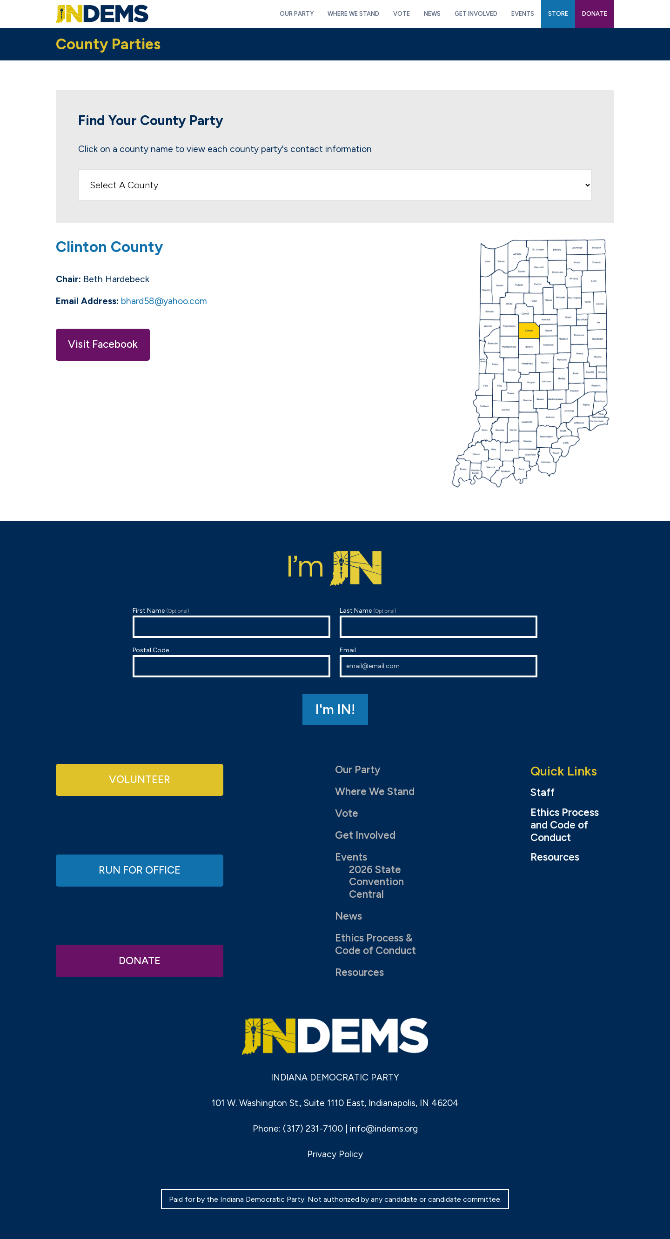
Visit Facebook (103, 344)
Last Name (438, 622)
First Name (231, 622)
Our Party (357, 769)
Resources (359, 972)
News (348, 916)
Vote (346, 813)
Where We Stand (375, 791)
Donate (140, 960)
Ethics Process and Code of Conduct (564, 825)
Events (351, 857)
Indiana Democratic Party (102, 14)
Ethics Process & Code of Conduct (375, 944)
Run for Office (140, 870)
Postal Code (231, 661)
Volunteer (139, 779)
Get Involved (365, 835)
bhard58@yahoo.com (164, 301)
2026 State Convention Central (376, 882)
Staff (542, 793)
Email (438, 661)
